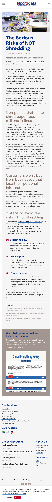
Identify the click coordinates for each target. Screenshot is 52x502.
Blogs (37, 460)
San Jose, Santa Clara (10, 457)
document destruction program (30, 221)
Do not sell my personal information (14, 493)
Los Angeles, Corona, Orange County (17, 451)
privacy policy (40, 491)
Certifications (40, 448)
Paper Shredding (6, 416)
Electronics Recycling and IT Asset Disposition (16, 421)
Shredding (18, 53)
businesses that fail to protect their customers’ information (23, 193)
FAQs (37, 468)
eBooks (38, 465)
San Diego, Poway (9, 445)
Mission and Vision (42, 445)
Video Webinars (41, 463)
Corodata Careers (41, 450)
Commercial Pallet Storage (9, 411)
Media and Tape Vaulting (9, 414)
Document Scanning (7, 423)
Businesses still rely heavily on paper (26, 74)
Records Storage (6, 409)
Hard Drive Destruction (8, 418)
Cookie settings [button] (8, 497)
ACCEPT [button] (17, 497)
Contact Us (39, 452)
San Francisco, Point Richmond (15, 464)
